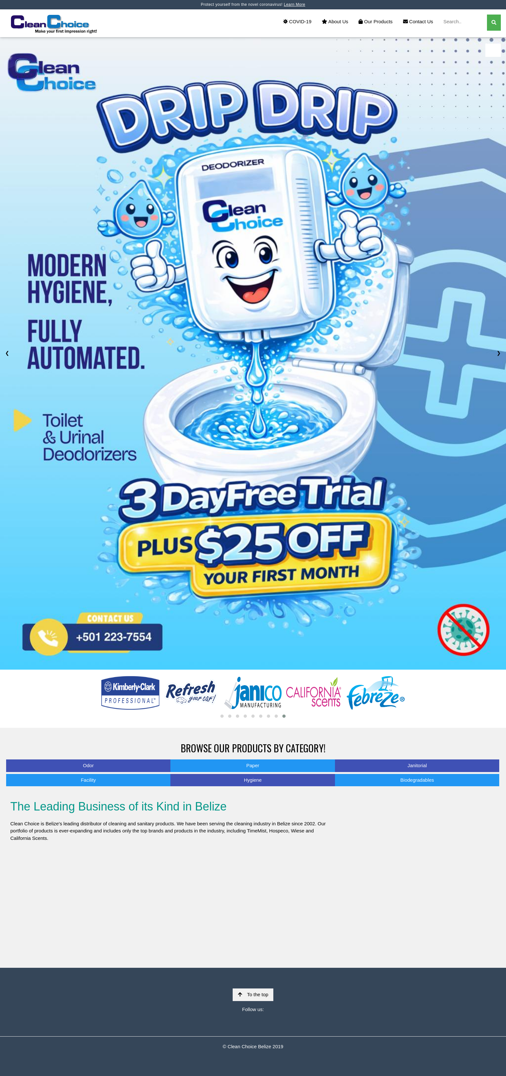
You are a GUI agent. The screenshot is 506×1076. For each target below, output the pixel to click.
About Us (335, 21)
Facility (88, 780)
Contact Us (418, 21)
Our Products (376, 21)
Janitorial (417, 765)
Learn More (294, 4)
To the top (253, 994)
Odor (88, 765)
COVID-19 (297, 21)
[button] (222, 716)
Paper (252, 765)
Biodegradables (417, 780)
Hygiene (253, 780)
